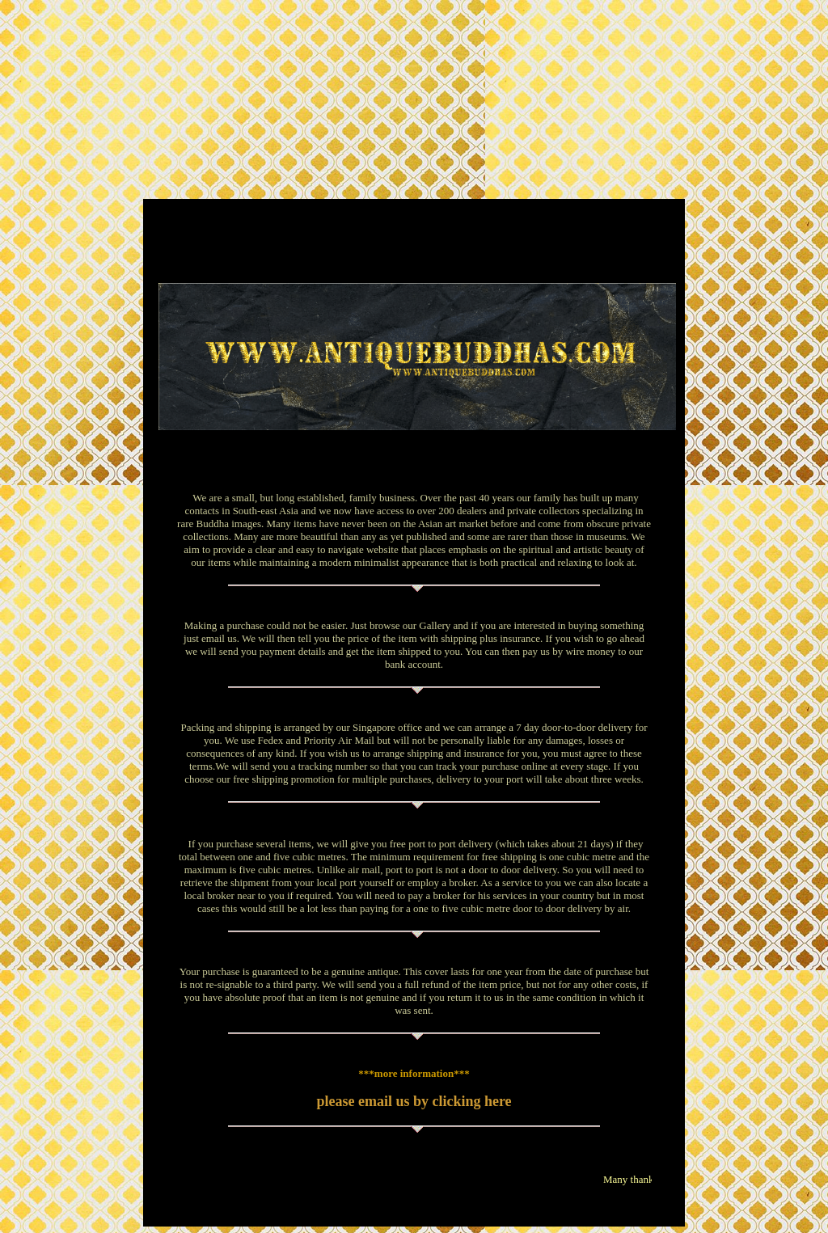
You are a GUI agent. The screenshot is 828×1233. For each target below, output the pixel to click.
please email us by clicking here (413, 1101)
